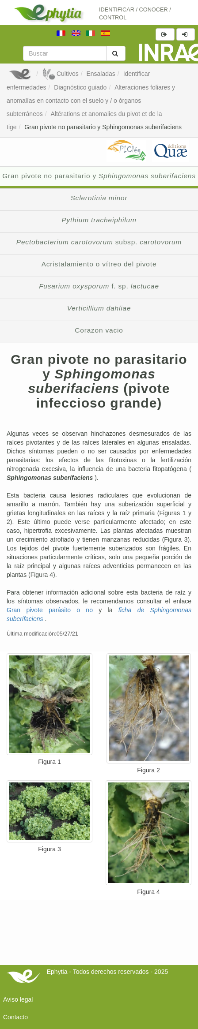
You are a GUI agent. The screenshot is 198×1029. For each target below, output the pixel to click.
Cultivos (60, 73)
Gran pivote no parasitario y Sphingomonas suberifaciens (103, 127)
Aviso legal (18, 999)
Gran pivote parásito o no (53, 610)
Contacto (15, 1017)
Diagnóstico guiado (80, 87)
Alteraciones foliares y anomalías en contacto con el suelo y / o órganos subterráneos (91, 100)
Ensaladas (100, 73)
